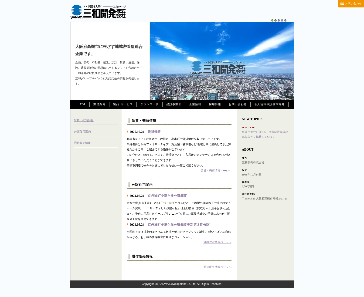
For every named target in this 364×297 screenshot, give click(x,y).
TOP (83, 104)
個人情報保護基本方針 (269, 104)
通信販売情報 (82, 143)
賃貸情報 (154, 132)
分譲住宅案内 (82, 131)
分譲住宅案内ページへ (217, 242)
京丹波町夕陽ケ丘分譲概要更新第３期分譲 (179, 224)
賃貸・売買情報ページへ (216, 170)
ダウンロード (149, 104)
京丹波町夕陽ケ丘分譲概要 (167, 196)
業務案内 (99, 104)
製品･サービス (123, 104)
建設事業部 (173, 104)
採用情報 (215, 104)
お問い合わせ (353, 3)
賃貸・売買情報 (84, 120)
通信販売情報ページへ (217, 267)
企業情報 (195, 104)
